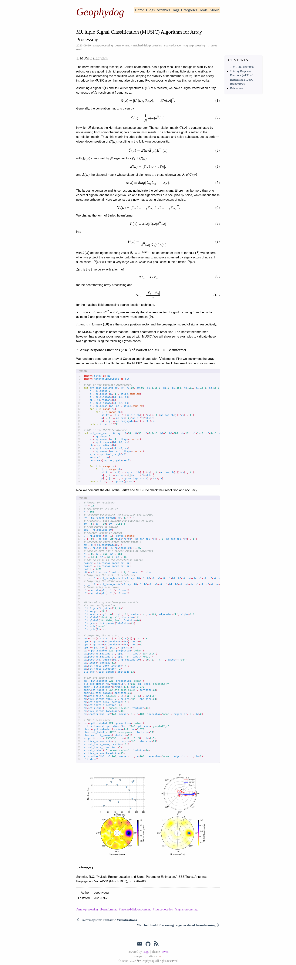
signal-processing (195, 45)
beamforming (122, 45)
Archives (163, 10)
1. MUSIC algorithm (242, 66)
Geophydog (100, 12)
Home (139, 10)
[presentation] (105, 88)
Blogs (150, 10)
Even (165, 951)
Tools (203, 10)
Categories (189, 10)
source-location (173, 45)
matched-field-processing (147, 45)
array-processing (102, 45)
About (214, 10)
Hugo (146, 951)
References (236, 88)
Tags (175, 10)
